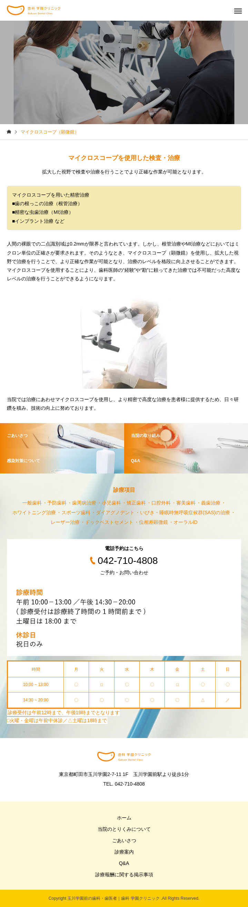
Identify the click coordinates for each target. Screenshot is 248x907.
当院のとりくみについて (124, 829)
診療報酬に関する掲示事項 (124, 874)
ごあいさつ (124, 840)
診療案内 (124, 852)
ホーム (124, 817)
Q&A (124, 863)
